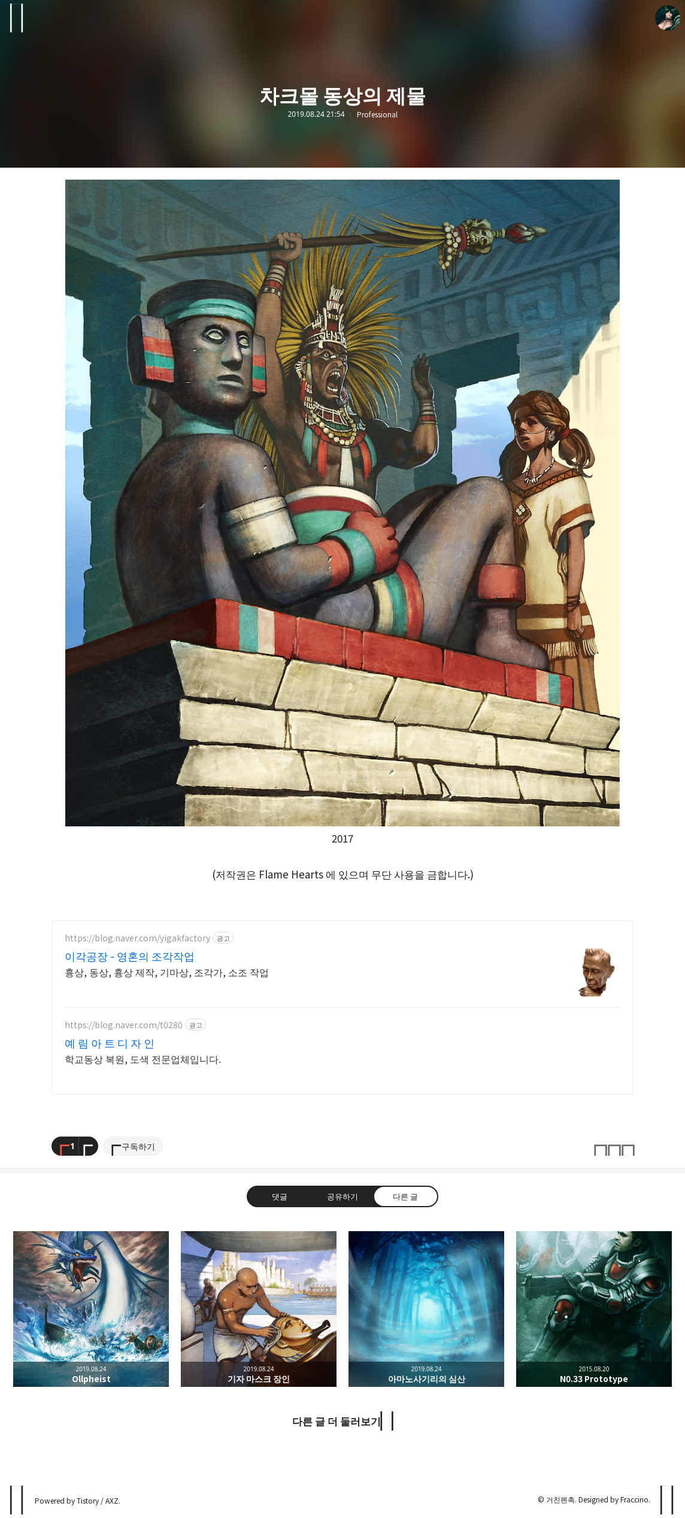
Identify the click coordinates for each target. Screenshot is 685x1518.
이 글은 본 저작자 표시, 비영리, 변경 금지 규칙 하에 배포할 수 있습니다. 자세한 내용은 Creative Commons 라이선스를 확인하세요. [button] (614, 1146)
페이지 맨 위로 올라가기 (667, 1500)
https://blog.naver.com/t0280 (119, 1025)
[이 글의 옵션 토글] (88, 1146)
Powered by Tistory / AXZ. (75, 1500)
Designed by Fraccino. (615, 1499)
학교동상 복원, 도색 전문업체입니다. (133, 1058)
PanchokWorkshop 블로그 (17, 1500)
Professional (377, 114)
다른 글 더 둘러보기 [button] (336, 1421)
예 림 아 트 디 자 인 (103, 1042)
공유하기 (342, 1196)
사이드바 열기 (17, 18)
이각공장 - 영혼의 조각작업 (119, 955)
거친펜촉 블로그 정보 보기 (667, 18)
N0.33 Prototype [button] (594, 1309)
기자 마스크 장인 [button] (259, 1309)
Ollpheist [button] (91, 1309)
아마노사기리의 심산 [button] (426, 1309)
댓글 (279, 1196)
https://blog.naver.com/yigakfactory (131, 938)
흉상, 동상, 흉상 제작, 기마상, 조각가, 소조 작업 (154, 971)
